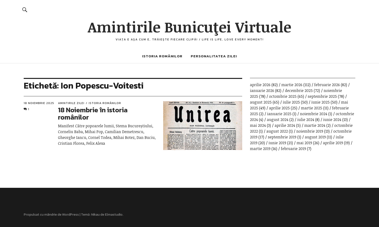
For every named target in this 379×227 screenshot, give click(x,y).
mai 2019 (304, 142)
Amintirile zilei (71, 103)
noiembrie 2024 (313, 113)
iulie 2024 (305, 119)
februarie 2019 (293, 148)
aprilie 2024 (285, 125)
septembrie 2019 (282, 137)
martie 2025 (311, 108)
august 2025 (261, 102)
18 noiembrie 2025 (39, 103)
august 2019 (315, 137)
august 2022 (277, 131)
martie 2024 (314, 125)
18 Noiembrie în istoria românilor (93, 113)
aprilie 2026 (260, 84)
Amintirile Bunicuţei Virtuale (189, 27)
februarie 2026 (327, 84)
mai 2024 (258, 125)
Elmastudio (114, 214)
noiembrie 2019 (309, 131)
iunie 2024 (332, 119)
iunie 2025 (320, 102)
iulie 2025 (291, 102)
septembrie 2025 (322, 96)
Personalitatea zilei (214, 56)
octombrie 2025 (283, 96)
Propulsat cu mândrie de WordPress (51, 214)
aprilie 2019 (333, 142)
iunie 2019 (277, 142)
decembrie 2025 (299, 90)
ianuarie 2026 (262, 90)
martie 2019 (260, 148)
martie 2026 (291, 84)
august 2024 (277, 119)
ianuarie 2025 (279, 113)
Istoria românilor (162, 56)
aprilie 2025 (279, 108)
